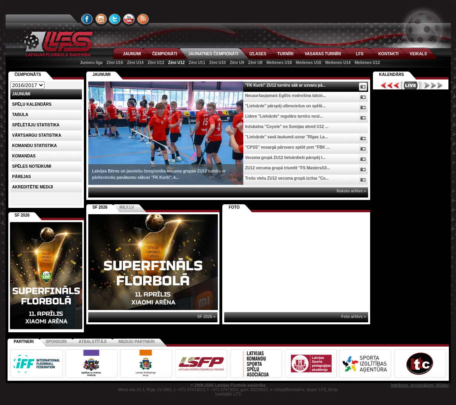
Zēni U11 (197, 62)
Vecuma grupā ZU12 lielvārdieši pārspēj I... (285, 157)
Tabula (20, 114)
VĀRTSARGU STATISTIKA (37, 135)
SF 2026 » (206, 316)
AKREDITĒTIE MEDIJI (32, 187)
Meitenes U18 (279, 62)
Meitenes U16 (308, 62)
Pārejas (21, 176)
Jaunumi (102, 74)
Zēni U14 (135, 62)
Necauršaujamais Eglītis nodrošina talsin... (285, 95)
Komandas (24, 156)
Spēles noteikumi (31, 166)
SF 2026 (100, 207)
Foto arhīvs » (353, 316)
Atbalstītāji (93, 341)
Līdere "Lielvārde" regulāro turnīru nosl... (284, 116)
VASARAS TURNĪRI (323, 54)
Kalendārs (391, 74)
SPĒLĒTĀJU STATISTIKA (36, 125)
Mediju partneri (136, 341)
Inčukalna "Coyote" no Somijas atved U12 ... (287, 126)
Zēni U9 (237, 62)
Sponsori (56, 341)
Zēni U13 (155, 62)
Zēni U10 (217, 62)
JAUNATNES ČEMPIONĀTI (213, 54)
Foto (234, 207)
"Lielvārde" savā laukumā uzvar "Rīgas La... (286, 137)
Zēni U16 (115, 62)
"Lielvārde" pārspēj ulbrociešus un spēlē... (285, 106)
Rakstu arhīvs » (351, 191)
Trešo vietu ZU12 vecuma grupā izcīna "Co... (287, 178)
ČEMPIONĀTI (164, 54)
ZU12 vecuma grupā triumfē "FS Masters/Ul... (287, 168)
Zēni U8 (255, 62)
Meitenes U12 (367, 62)
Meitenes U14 (338, 62)
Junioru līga (91, 62)
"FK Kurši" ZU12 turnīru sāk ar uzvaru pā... (285, 85)
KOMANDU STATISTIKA (34, 145)
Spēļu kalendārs (32, 104)
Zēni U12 (176, 62)
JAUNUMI (132, 54)
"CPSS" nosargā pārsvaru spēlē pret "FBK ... (287, 147)
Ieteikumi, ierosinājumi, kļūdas (419, 385)
